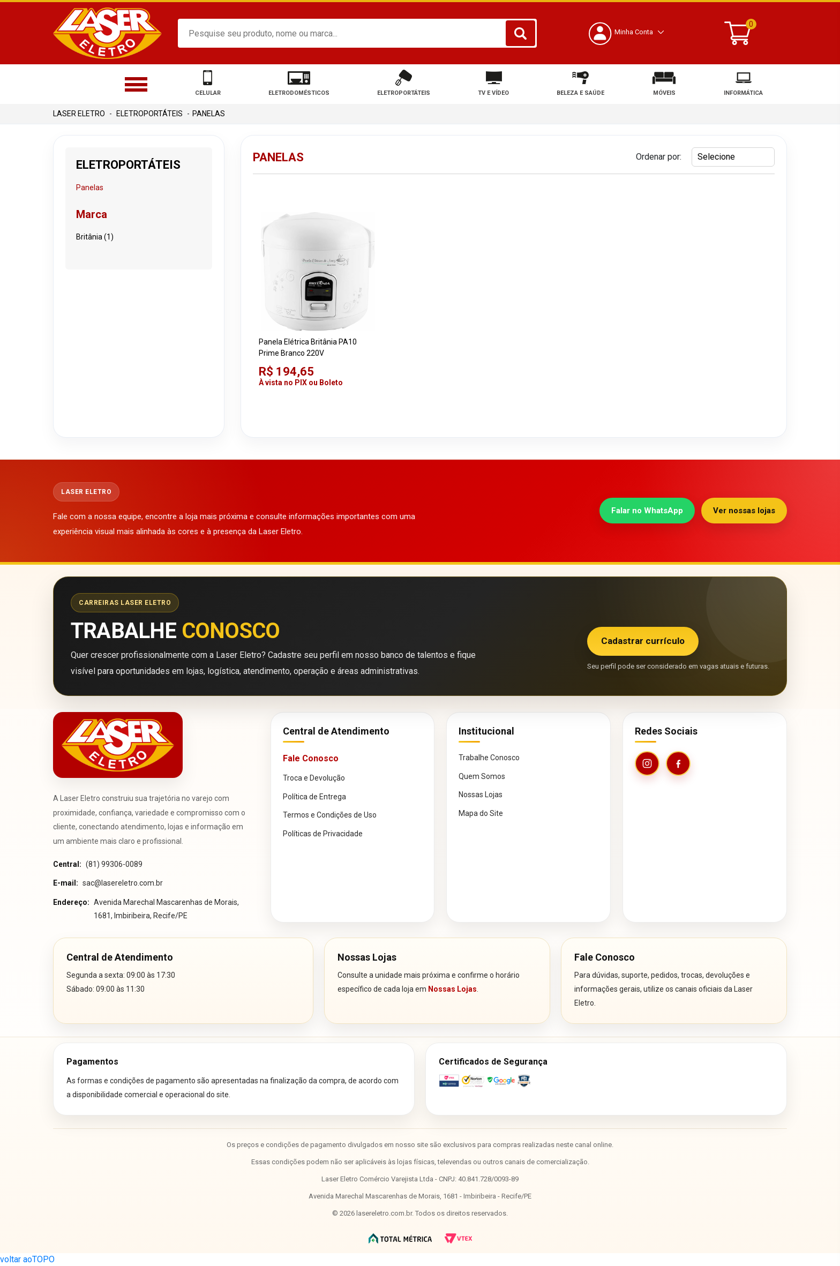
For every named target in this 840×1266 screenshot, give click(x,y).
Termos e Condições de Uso (330, 815)
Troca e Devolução (314, 778)
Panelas (208, 113)
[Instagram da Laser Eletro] (647, 763)
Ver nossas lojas (744, 510)
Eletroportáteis (149, 113)
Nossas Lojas (480, 794)
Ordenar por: (658, 157)
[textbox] (357, 33)
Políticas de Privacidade (323, 833)
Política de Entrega (314, 796)
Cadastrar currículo (643, 640)
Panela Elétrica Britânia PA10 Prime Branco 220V (308, 347)
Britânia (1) (95, 237)
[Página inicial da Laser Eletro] (118, 745)
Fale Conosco (311, 758)
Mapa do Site (481, 813)
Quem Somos (482, 776)
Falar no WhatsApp (647, 510)
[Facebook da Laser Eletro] (678, 763)
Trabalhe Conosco (489, 757)
